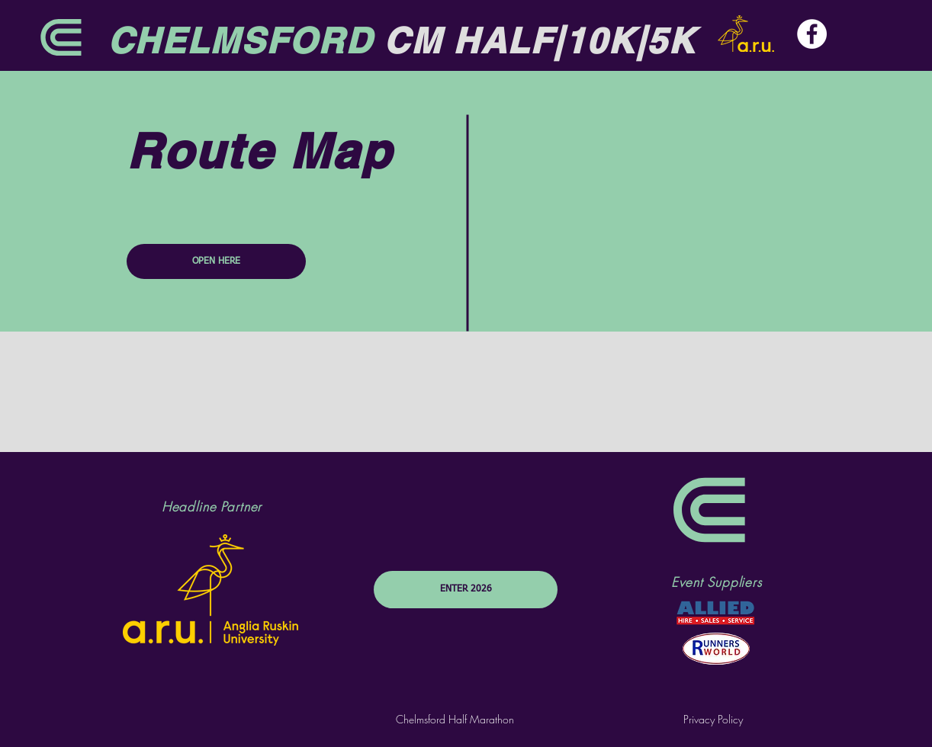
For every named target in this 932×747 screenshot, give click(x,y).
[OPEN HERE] (216, 261)
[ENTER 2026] (466, 589)
